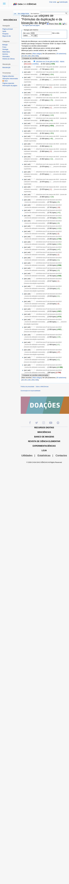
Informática (6, 56)
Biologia (5, 45)
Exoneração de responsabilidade (30, 390)
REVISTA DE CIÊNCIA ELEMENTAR (44, 441)
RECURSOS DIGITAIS (44, 427)
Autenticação (63, 2)
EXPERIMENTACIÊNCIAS (44, 446)
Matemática (6, 52)
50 (26, 56)
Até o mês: (56, 33)
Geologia (5, 49)
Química (5, 54)
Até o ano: (26, 33)
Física (4, 47)
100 (29, 56)
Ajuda (4, 31)
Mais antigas (37, 53)
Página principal (7, 29)
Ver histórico (35, 13)
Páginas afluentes (8, 76)
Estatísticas (46, 455)
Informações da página (9, 85)
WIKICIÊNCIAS (44, 432)
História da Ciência (8, 59)
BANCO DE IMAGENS (44, 437)
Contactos (61, 455)
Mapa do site (6, 36)
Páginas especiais (8, 83)
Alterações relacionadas (10, 78)
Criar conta (52, 2)
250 (33, 56)
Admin (62, 61)
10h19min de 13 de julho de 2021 (47, 61)
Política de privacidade (27, 386)
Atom (6, 81)
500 (36, 56)
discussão (27, 64)
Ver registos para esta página (31, 25)
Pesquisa (5, 34)
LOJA (44, 450)
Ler (15, 13)
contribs (35, 64)
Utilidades (29, 455)
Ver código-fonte (23, 13)
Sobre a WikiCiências (42, 386)
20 (23, 56)
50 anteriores (61, 53)
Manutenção (6, 67)
